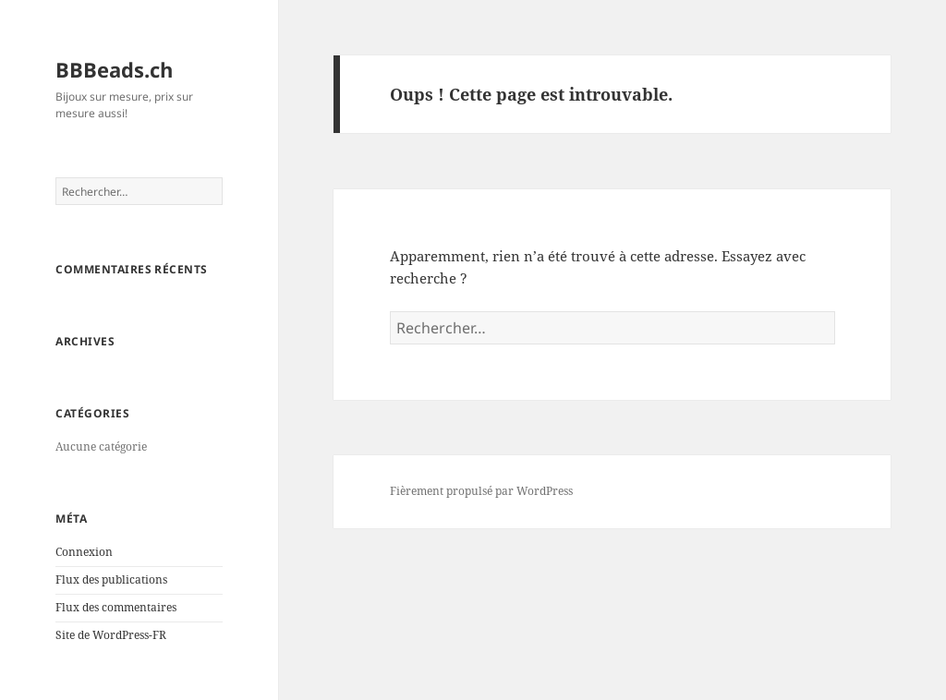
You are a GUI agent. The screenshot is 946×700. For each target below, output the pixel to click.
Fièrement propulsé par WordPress (481, 491)
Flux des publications (111, 579)
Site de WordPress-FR (110, 635)
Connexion (84, 552)
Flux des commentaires (115, 607)
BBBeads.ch (114, 69)
